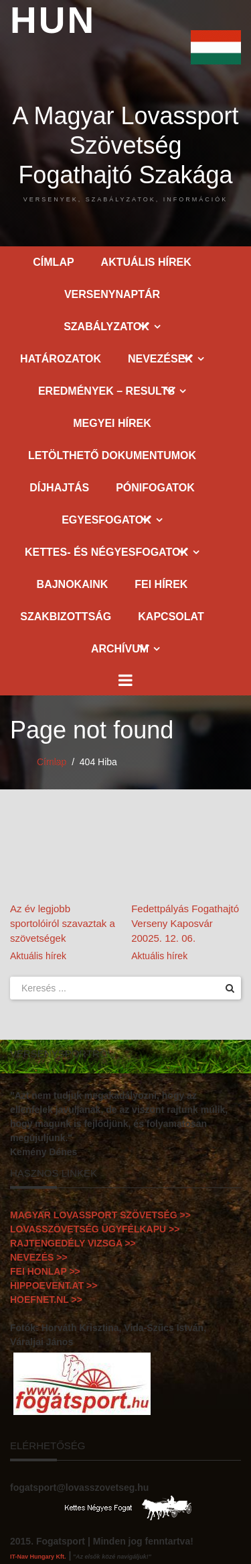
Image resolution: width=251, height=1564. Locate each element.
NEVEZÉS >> (39, 1257)
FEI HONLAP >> (45, 1271)
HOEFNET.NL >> (46, 1299)
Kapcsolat (170, 616)
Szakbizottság (65, 616)
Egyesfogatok (106, 520)
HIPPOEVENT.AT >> (53, 1285)
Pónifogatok (155, 487)
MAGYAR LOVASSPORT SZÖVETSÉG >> (100, 1215)
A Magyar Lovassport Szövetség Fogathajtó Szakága (125, 152)
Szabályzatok (106, 326)
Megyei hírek (112, 423)
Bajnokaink (72, 584)
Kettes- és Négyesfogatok (106, 552)
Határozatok (60, 358)
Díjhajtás (59, 487)
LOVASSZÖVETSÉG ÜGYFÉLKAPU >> (94, 1229)
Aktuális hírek (146, 262)
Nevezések (160, 358)
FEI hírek (161, 584)
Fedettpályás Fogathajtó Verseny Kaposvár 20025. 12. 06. (185, 923)
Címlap (53, 262)
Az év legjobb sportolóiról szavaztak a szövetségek (62, 923)
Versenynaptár (112, 294)
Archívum (120, 648)
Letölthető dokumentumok (112, 455)
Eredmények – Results (106, 391)
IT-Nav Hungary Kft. (38, 1556)
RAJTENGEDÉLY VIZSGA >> (73, 1243)
